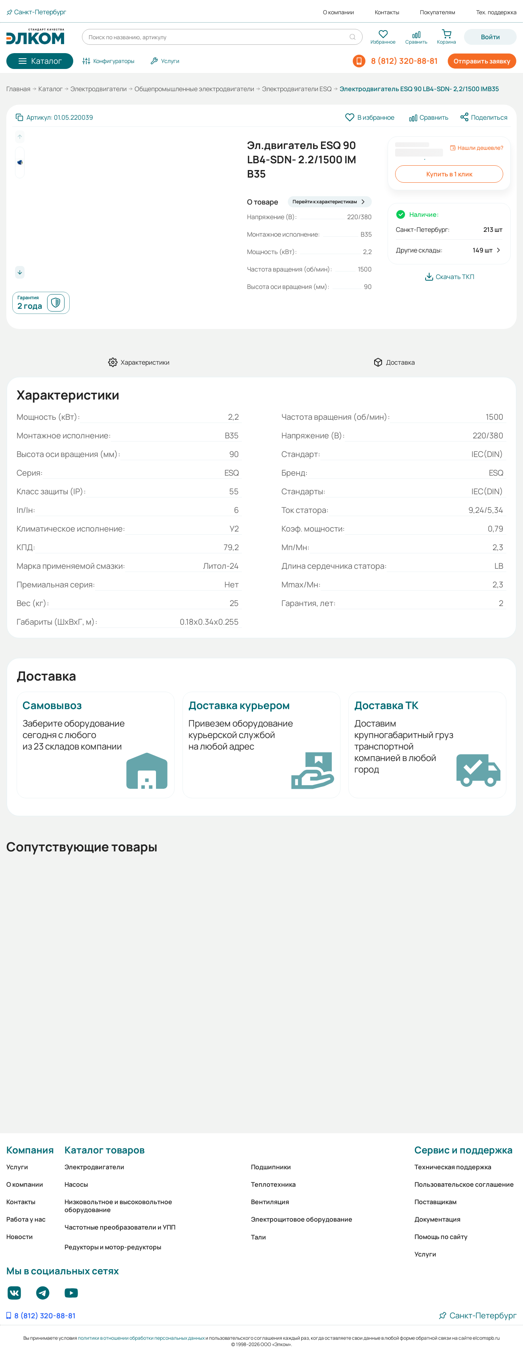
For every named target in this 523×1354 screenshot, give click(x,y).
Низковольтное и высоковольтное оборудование (118, 1206)
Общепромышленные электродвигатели (194, 89)
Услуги (17, 1167)
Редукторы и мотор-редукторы (113, 1247)
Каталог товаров (105, 1149)
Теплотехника (273, 1184)
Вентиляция (270, 1202)
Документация (437, 1219)
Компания (30, 1149)
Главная (18, 89)
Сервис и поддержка (464, 1149)
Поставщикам (435, 1202)
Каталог (50, 89)
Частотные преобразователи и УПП (120, 1227)
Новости (19, 1237)
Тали (258, 1237)
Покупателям (437, 12)
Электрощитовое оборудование (301, 1219)
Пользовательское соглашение (464, 1184)
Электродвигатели (98, 89)
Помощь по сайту (441, 1237)
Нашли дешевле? (476, 148)
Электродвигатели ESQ (297, 89)
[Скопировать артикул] (54, 117)
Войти (490, 37)
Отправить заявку (482, 61)
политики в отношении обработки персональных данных (141, 1338)
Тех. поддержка (496, 12)
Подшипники (271, 1167)
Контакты (387, 12)
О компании (338, 12)
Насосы (76, 1184)
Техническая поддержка (453, 1167)
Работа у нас (26, 1219)
